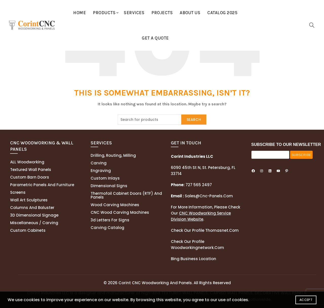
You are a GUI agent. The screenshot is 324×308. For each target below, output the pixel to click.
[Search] (312, 25)
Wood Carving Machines (115, 204)
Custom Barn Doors (29, 177)
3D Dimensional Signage (34, 215)
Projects (162, 12)
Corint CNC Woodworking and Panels (155, 282)
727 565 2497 (198, 184)
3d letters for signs (110, 220)
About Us (190, 12)
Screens (18, 192)
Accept (305, 300)
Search (194, 119)
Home (79, 12)
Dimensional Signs (109, 185)
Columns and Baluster (32, 207)
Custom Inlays (105, 178)
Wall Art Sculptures (29, 200)
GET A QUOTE (155, 38)
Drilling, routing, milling (113, 155)
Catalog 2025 (222, 12)
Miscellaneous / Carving (34, 222)
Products (104, 12)
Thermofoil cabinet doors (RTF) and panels (126, 195)
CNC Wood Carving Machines (120, 212)
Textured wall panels (30, 169)
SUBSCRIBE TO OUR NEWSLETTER (286, 144)
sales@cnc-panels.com (202, 196)
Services (134, 12)
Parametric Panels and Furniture (42, 184)
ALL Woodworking (27, 162)
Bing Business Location (193, 258)
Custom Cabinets (28, 230)
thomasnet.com (222, 230)
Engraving (101, 170)
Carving (99, 163)
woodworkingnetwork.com (197, 247)
